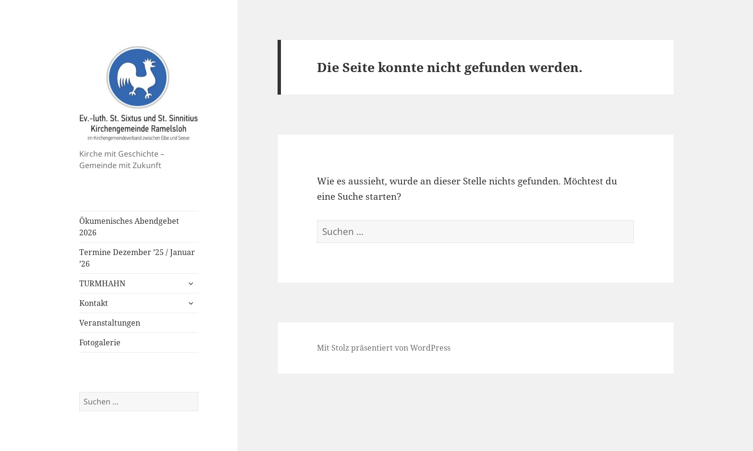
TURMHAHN (102, 283)
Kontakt (93, 303)
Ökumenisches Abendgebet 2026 (129, 227)
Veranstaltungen (109, 322)
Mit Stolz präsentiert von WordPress (383, 347)
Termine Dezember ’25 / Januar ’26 (137, 258)
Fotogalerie (100, 342)
